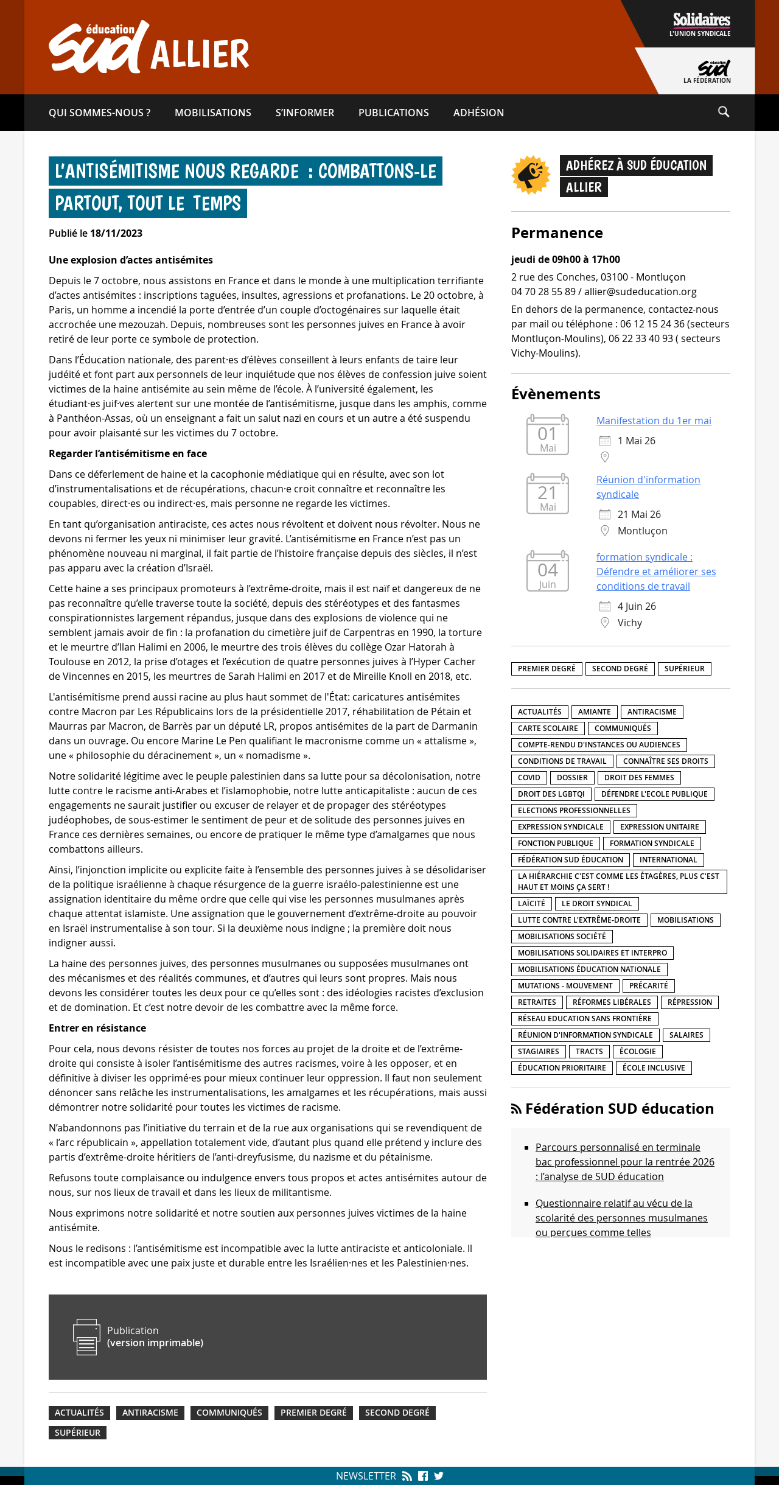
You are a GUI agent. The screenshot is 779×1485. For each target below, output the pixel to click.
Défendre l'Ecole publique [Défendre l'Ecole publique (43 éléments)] (654, 794)
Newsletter (366, 1476)
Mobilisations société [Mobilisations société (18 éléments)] (562, 936)
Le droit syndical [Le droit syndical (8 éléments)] (597, 903)
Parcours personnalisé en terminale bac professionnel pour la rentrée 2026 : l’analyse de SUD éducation (625, 1162)
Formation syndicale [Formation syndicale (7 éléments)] (652, 843)
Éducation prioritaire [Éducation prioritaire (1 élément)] (562, 1068)
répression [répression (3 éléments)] (690, 1002)
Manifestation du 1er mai (653, 420)
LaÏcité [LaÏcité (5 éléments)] (531, 903)
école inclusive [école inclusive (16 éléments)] (654, 1068)
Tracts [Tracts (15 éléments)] (589, 1051)
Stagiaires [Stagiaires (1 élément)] (538, 1051)
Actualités (79, 1412)
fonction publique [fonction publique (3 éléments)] (555, 843)
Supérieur (77, 1432)
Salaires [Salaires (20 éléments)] (686, 1035)
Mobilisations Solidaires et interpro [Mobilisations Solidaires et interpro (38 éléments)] (592, 953)
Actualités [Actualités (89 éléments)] (540, 712)
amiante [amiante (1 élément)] (594, 712)
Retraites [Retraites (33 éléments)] (537, 1002)
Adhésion (479, 112)
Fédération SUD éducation (619, 1108)
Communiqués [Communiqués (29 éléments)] (623, 728)
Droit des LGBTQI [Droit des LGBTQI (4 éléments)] (551, 794)
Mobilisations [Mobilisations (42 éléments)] (685, 920)
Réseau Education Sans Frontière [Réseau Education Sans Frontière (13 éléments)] (585, 1018)
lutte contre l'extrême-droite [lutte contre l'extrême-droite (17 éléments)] (579, 920)
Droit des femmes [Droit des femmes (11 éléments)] (639, 777)
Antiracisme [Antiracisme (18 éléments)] (652, 712)
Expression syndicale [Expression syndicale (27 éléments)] (561, 827)
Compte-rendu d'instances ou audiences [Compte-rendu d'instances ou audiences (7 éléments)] (599, 744)
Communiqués (229, 1412)
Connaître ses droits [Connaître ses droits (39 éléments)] (665, 761)
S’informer (305, 112)
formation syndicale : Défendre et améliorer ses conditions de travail (656, 571)
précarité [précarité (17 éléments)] (648, 985)
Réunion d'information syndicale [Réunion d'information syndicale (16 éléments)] (585, 1035)
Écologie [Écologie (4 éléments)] (638, 1051)
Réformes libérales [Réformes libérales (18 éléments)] (612, 1002)
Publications (393, 112)
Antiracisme (150, 1412)
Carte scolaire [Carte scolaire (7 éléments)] (548, 728)
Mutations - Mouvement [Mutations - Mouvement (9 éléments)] (565, 985)
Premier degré (314, 1412)
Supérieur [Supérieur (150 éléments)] (685, 668)
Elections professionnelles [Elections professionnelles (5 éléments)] (574, 810)
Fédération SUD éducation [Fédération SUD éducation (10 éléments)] (570, 859)
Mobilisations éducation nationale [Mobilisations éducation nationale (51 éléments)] (589, 969)
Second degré (397, 1412)
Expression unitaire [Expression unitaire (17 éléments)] (659, 827)
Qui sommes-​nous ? (99, 112)
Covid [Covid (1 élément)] (529, 777)
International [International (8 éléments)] (668, 859)
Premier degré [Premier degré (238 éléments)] (547, 668)
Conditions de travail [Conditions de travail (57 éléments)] (562, 761)
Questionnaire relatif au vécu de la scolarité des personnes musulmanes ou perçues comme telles (622, 1218)
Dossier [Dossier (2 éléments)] (572, 777)
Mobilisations (213, 112)
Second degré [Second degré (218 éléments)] (620, 668)
